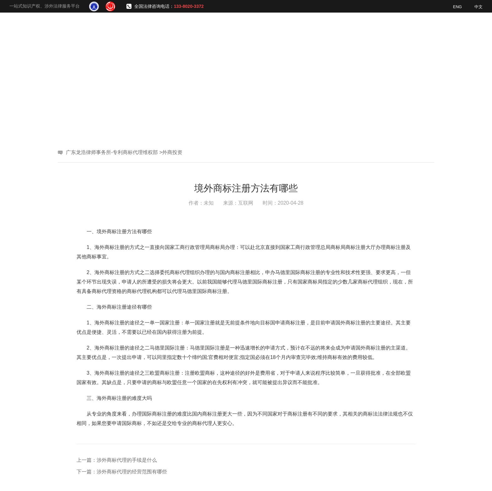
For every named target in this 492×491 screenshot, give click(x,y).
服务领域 (283, 28)
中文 (478, 6)
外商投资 (172, 152)
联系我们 (462, 28)
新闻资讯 (390, 28)
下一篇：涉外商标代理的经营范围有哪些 (122, 471)
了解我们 (247, 28)
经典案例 (354, 28)
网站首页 (211, 28)
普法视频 (426, 28)
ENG (457, 6)
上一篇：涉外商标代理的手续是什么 (117, 460)
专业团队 (318, 28)
